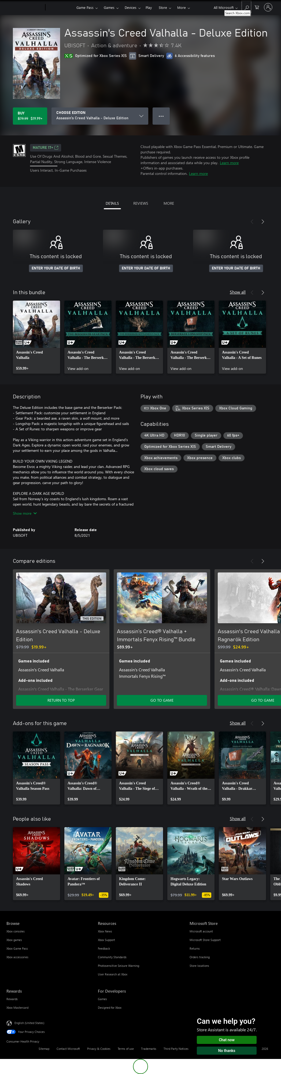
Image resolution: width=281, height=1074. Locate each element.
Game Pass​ (85, 7)
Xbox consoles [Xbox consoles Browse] (15, 931)
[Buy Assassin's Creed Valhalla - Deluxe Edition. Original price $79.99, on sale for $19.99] (30, 116)
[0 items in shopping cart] (257, 7)
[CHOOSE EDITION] (99, 116)
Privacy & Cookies (98, 1048)
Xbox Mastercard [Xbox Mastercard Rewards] (17, 1007)
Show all (238, 292)
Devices (130, 7)
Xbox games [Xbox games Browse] (14, 940)
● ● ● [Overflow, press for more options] (161, 115)
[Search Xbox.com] (246, 7)
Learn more (229, 162)
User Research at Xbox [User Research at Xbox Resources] (112, 974)
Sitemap (44, 1048)
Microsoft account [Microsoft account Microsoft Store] (201, 931)
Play (149, 7)
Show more (25, 513)
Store (163, 7)
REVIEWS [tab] (140, 203)
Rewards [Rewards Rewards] (12, 999)
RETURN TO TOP (61, 700)
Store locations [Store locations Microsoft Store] (199, 965)
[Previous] (252, 221)
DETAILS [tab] (112, 203)
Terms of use (126, 1048)
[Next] (262, 221)
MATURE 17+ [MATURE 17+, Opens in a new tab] (45, 148)
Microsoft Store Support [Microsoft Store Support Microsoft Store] (205, 940)
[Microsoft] (24, 7)
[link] (36, 337)
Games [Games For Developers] (102, 999)
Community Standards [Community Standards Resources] (112, 957)
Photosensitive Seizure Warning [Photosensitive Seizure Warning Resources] (118, 965)
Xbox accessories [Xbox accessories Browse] (17, 957)
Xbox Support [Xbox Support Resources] (106, 940)
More (181, 7)
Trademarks (148, 1048)
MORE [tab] (169, 203)
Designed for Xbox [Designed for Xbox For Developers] (109, 1007)
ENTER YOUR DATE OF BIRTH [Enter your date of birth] (56, 268)
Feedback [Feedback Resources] (104, 948)
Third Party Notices (176, 1048)
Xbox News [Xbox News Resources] (105, 931)
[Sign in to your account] (268, 7)
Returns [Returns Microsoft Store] (195, 948)
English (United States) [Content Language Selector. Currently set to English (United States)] (29, 1023)
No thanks (226, 1050)
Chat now (227, 1040)
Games (109, 7)
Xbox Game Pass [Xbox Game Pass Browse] (17, 948)
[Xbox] (60, 7)
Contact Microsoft (68, 1048)
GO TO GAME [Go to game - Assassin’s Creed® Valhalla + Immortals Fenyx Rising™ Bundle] (161, 700)
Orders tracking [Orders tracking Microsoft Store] (200, 957)
